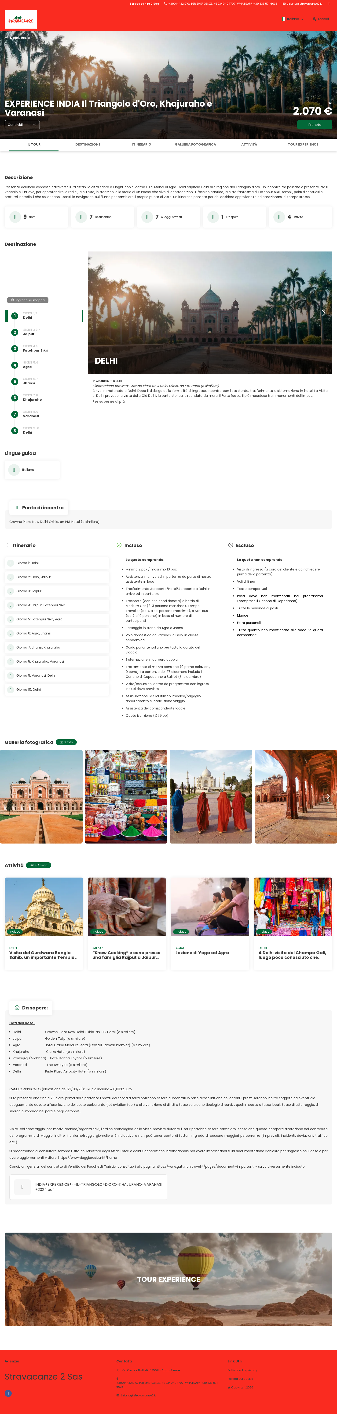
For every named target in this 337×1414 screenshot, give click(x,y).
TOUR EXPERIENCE (303, 144)
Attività (249, 144)
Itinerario (141, 144)
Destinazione (87, 144)
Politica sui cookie (240, 1379)
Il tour (34, 144)
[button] (108, 401)
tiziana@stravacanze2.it (304, 4)
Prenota (314, 124)
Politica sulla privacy (242, 1370)
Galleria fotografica (195, 144)
